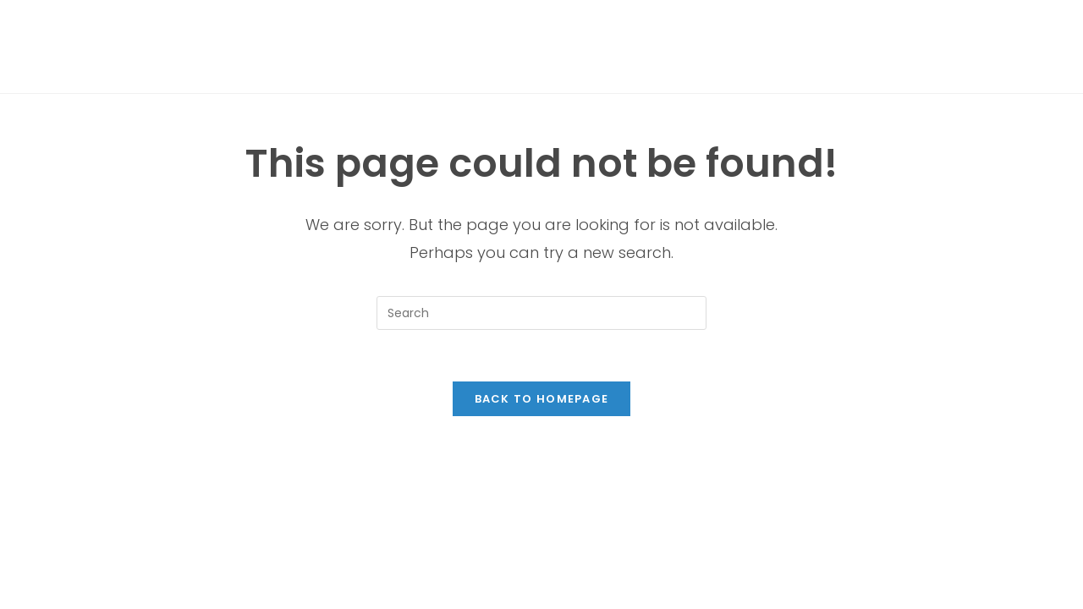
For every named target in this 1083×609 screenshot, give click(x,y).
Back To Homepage (542, 399)
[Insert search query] (541, 313)
